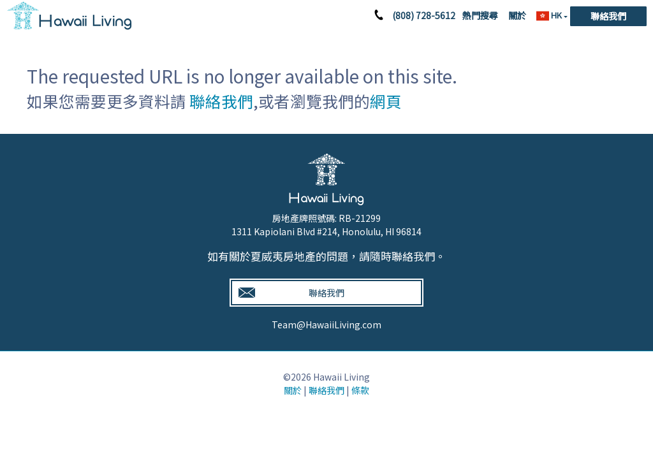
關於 (517, 15)
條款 (360, 390)
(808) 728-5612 (423, 15)
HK (550, 15)
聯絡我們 (608, 16)
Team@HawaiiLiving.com (326, 324)
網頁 (386, 101)
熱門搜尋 (480, 15)
